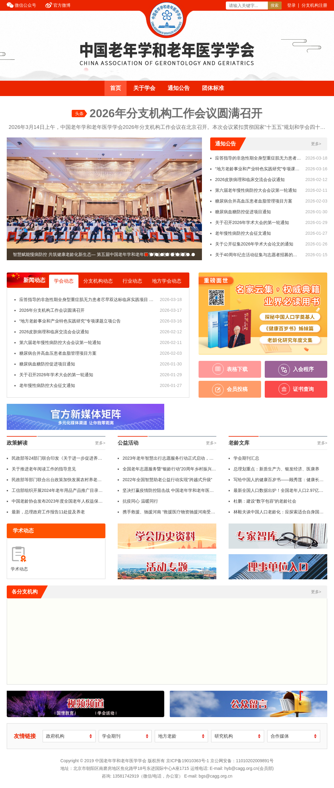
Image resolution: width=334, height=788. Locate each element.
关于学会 (144, 88)
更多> (316, 143)
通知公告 (179, 88)
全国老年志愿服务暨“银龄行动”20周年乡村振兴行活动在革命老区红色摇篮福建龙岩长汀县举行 (169, 470)
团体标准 (213, 88)
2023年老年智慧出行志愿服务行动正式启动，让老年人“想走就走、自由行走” (168, 460)
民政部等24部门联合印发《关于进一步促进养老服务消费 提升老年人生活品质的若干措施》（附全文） (57, 460)
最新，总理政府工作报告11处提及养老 (48, 511)
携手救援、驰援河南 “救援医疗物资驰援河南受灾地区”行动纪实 (169, 513)
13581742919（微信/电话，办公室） (147, 776)
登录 (291, 5)
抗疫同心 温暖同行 (140, 501)
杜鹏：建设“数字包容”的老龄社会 (264, 501)
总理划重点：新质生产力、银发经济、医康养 (276, 468)
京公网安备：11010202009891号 (242, 760)
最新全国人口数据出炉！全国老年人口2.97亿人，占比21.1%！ (276, 492)
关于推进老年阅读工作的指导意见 (44, 468)
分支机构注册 (314, 5)
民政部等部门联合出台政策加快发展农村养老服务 (57, 481)
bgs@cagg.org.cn (215, 776)
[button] (146, 254)
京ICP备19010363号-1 (188, 760)
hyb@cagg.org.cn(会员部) (249, 768)
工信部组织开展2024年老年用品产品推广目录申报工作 (57, 492)
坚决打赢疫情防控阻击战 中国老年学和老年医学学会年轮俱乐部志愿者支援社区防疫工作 (168, 492)
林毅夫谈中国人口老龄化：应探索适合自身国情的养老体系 (278, 513)
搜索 (275, 5)
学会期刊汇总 (246, 458)
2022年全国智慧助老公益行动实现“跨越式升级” (167, 479)
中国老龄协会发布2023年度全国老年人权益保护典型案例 (57, 503)
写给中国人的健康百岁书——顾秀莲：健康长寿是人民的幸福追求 (278, 481)
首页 (115, 88)
